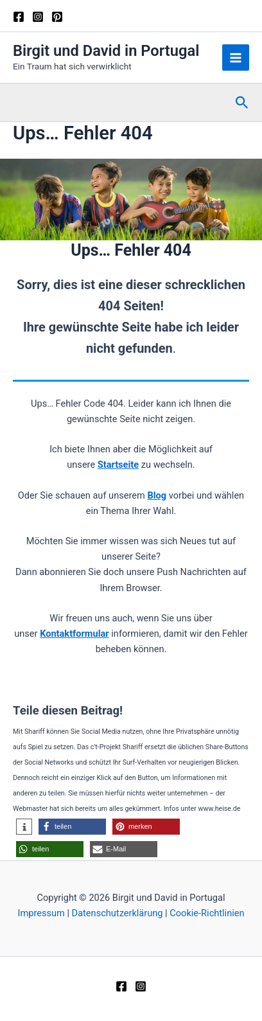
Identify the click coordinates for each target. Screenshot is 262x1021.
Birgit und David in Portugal (106, 51)
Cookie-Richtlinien (207, 913)
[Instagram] (38, 16)
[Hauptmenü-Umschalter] (235, 57)
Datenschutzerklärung (117, 913)
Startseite (118, 464)
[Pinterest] (57, 16)
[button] (242, 102)
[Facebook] (18, 16)
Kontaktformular (74, 633)
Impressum (40, 913)
